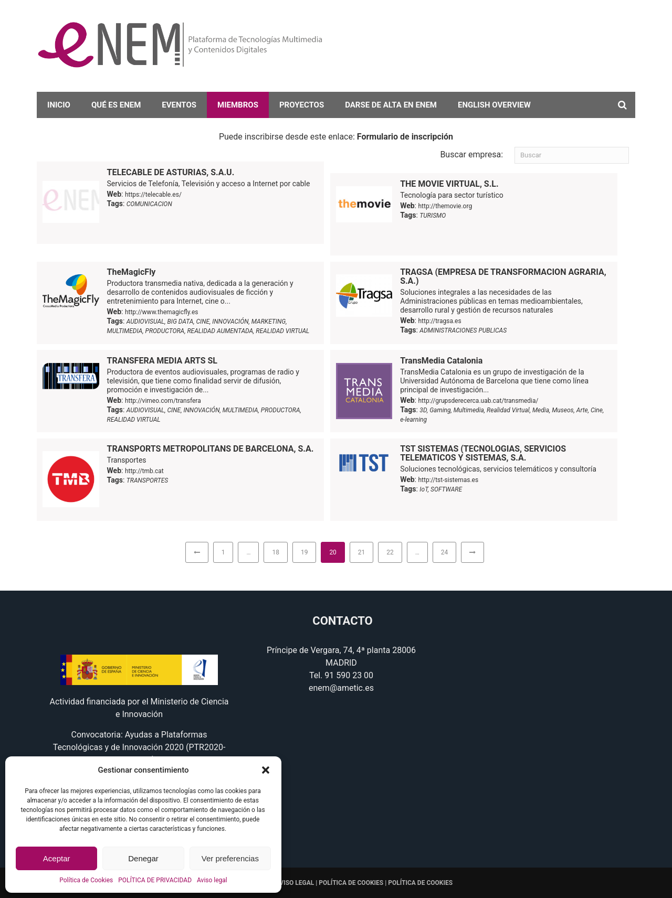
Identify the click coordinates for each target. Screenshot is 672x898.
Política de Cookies (86, 880)
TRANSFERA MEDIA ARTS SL (162, 361)
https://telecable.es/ (153, 194)
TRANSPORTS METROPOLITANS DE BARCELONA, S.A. (210, 449)
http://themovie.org (445, 206)
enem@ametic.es (341, 688)
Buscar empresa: (471, 154)
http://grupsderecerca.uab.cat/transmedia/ (478, 400)
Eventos (179, 105)
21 (361, 552)
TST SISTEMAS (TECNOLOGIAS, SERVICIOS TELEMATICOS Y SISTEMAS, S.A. (483, 453)
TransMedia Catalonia (441, 361)
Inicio (58, 105)
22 (390, 552)
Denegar (143, 858)
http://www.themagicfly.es (161, 312)
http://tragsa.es (439, 321)
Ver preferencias (230, 858)
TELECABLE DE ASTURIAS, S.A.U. (171, 172)
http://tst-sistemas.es (448, 480)
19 (304, 552)
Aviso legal (212, 880)
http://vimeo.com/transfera (163, 400)
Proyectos (301, 105)
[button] (265, 770)
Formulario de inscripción (405, 137)
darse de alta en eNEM (391, 105)
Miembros (237, 105)
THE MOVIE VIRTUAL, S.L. (449, 184)
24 (444, 552)
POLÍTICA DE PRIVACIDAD (155, 880)
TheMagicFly (131, 272)
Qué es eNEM (116, 105)
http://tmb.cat (144, 471)
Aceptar (56, 858)
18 (275, 552)
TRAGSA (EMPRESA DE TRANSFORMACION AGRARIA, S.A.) (503, 276)
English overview (494, 105)
